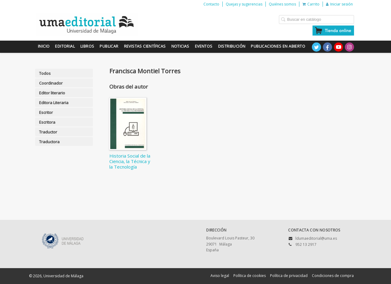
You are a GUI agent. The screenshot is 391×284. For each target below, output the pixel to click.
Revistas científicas (145, 46)
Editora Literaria (53, 102)
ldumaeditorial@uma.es (316, 238)
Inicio (43, 46)
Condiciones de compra (333, 275)
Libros (87, 46)
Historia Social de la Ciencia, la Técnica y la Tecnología (129, 161)
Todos (45, 73)
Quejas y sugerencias (244, 4)
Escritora (47, 122)
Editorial (65, 46)
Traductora (49, 141)
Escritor (46, 112)
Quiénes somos (282, 4)
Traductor (48, 132)
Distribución (232, 46)
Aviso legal (219, 275)
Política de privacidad (289, 275)
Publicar (109, 46)
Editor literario (52, 93)
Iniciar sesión (339, 4)
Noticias (180, 46)
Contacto (211, 4)
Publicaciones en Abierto (278, 46)
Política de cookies (249, 275)
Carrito (311, 4)
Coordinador (51, 83)
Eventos (204, 46)
